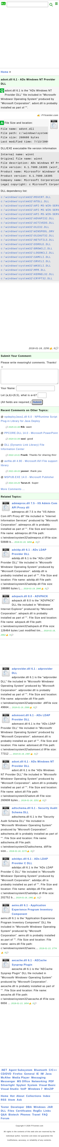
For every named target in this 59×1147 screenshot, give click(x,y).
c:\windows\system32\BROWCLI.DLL (27, 248)
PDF (51, 1084)
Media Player (21, 1080)
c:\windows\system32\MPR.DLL (23, 270)
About (20, 1099)
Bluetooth (40, 1073)
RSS (3, 1103)
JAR (50, 1110)
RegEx (37, 1114)
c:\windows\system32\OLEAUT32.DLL (27, 236)
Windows (40, 1110)
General (29, 1077)
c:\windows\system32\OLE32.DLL (25, 227)
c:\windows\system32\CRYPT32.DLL (27, 278)
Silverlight (8, 1088)
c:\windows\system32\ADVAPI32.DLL (27, 218)
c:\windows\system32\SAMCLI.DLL (26, 257)
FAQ (45, 1117)
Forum (5, 1121)
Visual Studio (10, 1092)
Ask (19, 1103)
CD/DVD (6, 1077)
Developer (17, 1110)
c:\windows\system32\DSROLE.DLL (26, 244)
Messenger (8, 1084)
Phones (25, 1117)
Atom (11, 1103)
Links (47, 1114)
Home (4, 72)
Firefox (17, 1077)
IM (42, 1077)
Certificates (23, 1114)
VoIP (23, 1092)
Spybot (21, 1088)
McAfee (6, 1080)
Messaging (38, 1080)
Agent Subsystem (20, 1073)
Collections (33, 1099)
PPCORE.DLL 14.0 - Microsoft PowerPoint (31, 436)
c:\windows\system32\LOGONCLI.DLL (27, 253)
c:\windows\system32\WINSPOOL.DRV (27, 231)
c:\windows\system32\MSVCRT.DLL (26, 197)
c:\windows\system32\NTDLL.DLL (25, 201)
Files (11, 1114)
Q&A (4, 1117)
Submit (37, 405)
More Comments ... (13, 492)
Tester (5, 1110)
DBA (29, 1110)
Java (48, 1077)
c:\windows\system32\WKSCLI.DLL (26, 266)
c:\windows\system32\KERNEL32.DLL (27, 274)
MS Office (23, 1084)
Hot (12, 1099)
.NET (4, 1073)
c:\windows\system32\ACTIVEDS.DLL (27, 223)
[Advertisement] (29, 38)
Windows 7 (35, 1092)
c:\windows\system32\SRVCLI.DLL (26, 261)
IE (37, 1077)
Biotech (13, 1117)
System (32, 1088)
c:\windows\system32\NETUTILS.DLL (27, 240)
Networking (39, 1084)
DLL (3, 1114)
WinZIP (49, 1092)
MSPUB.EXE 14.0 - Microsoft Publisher (29, 480)
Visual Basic (47, 1088)
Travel (36, 1117)
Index (46, 1099)
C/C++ (53, 1073)
